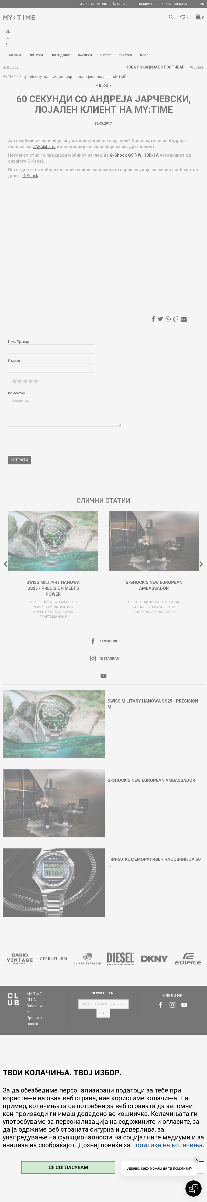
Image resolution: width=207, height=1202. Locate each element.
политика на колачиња (167, 1145)
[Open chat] (193, 1188)
